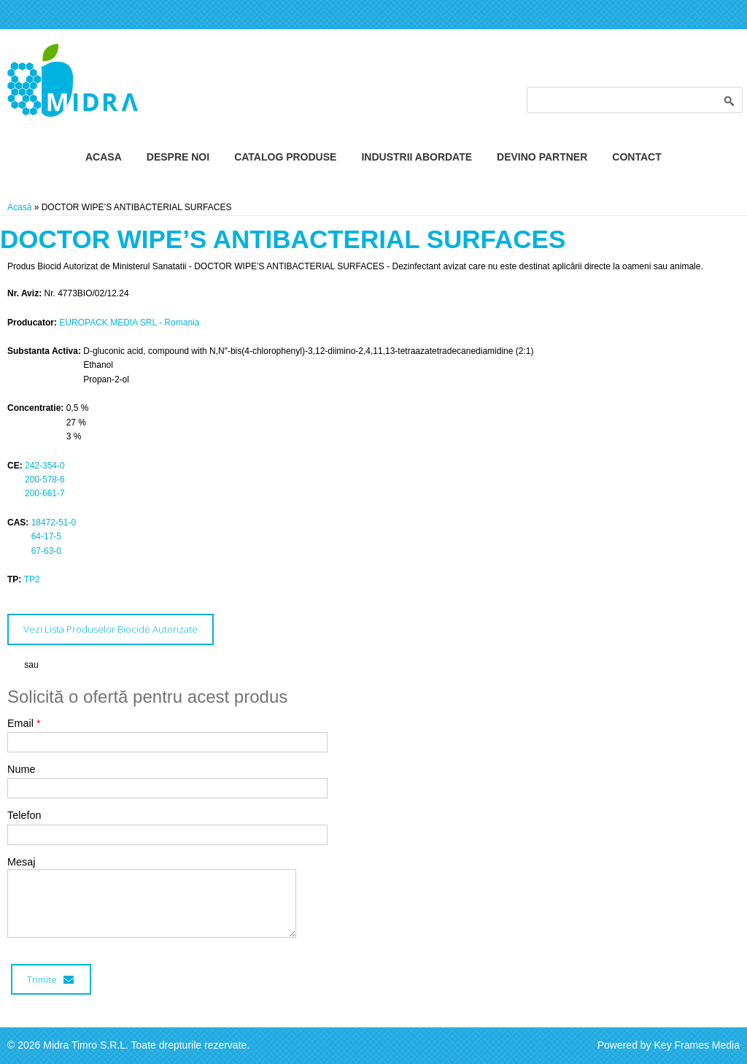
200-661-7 (45, 493)
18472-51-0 (53, 522)
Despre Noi (178, 157)
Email (24, 723)
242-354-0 (45, 465)
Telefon (24, 815)
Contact (636, 157)
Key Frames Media (697, 1045)
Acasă (19, 207)
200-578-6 (45, 479)
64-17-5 (46, 536)
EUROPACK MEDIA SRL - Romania (129, 322)
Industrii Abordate (416, 157)
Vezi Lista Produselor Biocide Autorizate (110, 629)
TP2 (32, 579)
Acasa (103, 157)
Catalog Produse (285, 157)
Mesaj (21, 862)
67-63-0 (46, 551)
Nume (21, 769)
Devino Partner (542, 157)
